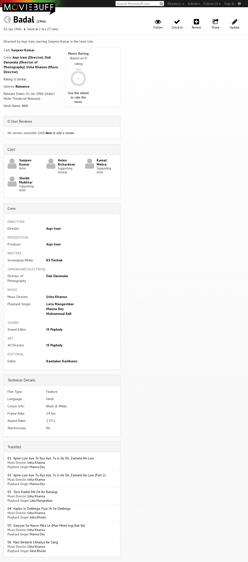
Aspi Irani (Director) (28, 57)
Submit (194, 3)
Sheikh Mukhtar (25, 180)
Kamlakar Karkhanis (62, 361)
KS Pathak (54, 260)
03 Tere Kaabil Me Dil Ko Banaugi (32, 492)
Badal (23, 19)
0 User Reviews (20, 121)
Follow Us (212, 3)
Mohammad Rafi (58, 313)
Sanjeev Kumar (22, 50)
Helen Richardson (66, 162)
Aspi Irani (53, 228)
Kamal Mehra (102, 162)
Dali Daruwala (57, 276)
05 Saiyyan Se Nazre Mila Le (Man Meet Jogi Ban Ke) (46, 525)
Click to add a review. (56, 133)
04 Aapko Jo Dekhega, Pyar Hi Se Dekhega (39, 508)
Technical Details (21, 380)
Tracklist (14, 446)
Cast (11, 149)
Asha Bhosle (38, 517)
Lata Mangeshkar (60, 304)
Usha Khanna (56, 297)
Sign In (229, 3)
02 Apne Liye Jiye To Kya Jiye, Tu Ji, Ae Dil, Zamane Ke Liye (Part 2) (57, 475)
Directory (176, 3)
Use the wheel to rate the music (78, 97)
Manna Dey (55, 309)
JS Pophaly (54, 329)
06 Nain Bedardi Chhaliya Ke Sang (33, 542)
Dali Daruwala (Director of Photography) (27, 62)
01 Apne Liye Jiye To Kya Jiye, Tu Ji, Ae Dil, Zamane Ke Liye (51, 458)
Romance (23, 86)
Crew (12, 208)
